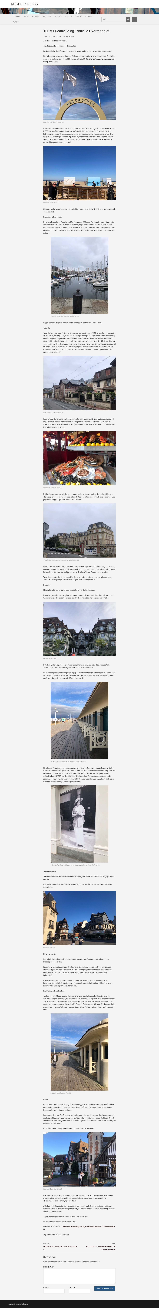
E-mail (72, 1288)
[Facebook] (134, 19)
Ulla (45, 36)
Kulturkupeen (24, 3)
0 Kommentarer (68, 36)
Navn (46, 1288)
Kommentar (48, 1267)
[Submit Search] (128, 19)
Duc (87, 59)
